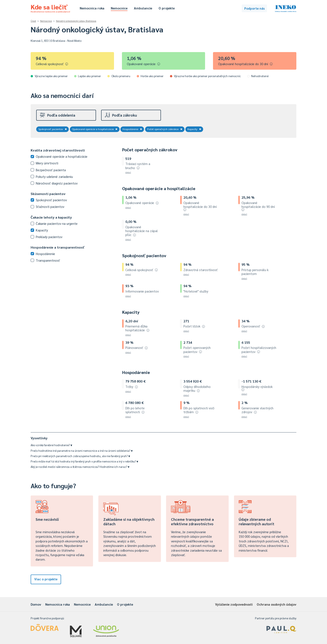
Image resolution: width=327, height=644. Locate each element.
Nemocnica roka (92, 8)
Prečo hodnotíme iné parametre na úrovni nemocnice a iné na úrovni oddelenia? (82, 450)
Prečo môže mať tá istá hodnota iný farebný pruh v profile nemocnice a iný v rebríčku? (84, 461)
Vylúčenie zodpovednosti (234, 604)
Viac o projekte (45, 579)
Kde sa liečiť (50, 8)
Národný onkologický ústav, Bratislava (76, 21)
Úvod (33, 21)
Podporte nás (254, 8)
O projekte (167, 8)
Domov (36, 604)
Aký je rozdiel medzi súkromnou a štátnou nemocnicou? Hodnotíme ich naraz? (80, 466)
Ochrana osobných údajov (276, 604)
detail (128, 172)
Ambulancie (143, 8)
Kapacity (194, 129)
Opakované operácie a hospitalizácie (95, 129)
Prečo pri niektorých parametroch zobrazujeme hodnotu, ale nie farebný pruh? (80, 456)
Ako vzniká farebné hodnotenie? (51, 445)
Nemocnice (119, 8)
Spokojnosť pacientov (52, 129)
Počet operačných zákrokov (165, 129)
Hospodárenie (132, 129)
